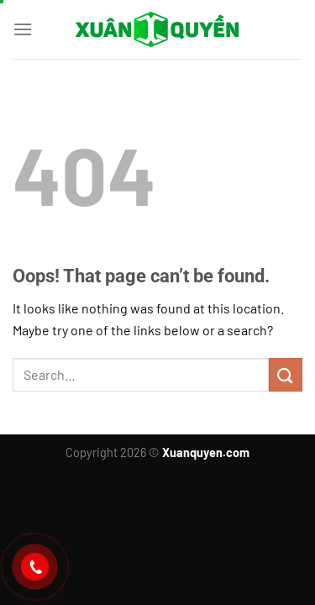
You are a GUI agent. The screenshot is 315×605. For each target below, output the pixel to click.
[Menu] (23, 29)
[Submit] (285, 374)
